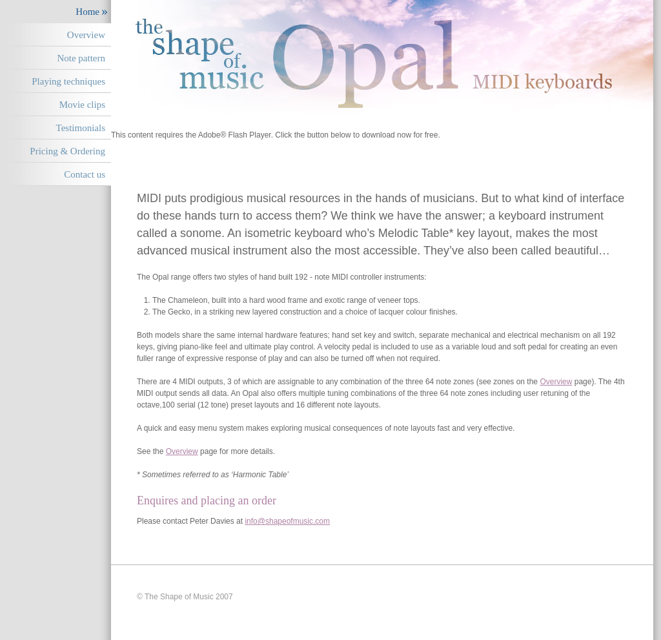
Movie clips (82, 104)
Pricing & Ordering (67, 151)
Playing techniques (68, 81)
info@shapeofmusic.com (287, 521)
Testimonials (80, 128)
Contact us (84, 174)
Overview (86, 35)
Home (87, 11)
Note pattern (81, 58)
